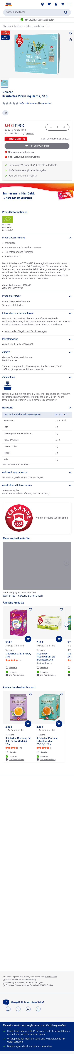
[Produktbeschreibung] (37, 238)
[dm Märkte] (42, 4)
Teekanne (7, 92)
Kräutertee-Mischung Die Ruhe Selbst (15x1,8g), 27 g (18, 741)
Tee (48, 26)
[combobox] (37, 12)
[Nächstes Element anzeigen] (66, 624)
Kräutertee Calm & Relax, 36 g (18, 655)
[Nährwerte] (37, 408)
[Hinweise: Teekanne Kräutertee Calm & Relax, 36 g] (11, 667)
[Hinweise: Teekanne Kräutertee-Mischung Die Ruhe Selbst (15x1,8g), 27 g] (11, 752)
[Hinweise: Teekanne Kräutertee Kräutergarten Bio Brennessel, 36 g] (42, 667)
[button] (69, 4)
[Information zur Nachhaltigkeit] (37, 313)
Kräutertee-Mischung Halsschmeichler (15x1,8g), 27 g (47, 741)
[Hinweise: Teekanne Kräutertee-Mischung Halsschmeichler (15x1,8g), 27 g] (42, 752)
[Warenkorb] (62, 4)
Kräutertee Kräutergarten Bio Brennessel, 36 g (46, 657)
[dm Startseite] (8, 4)
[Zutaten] (37, 352)
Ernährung (18, 26)
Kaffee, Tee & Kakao (35, 26)
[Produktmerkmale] (37, 296)
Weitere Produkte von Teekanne (36, 518)
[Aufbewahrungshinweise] (37, 472)
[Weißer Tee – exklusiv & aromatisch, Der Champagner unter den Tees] (37, 570)
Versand (30, 133)
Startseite (7, 26)
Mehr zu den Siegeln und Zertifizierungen (26, 331)
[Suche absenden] (66, 12)
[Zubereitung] (37, 377)
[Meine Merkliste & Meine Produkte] (49, 4)
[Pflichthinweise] (37, 339)
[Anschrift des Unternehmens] (37, 485)
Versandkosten (51, 977)
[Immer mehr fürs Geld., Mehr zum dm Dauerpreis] (37, 195)
